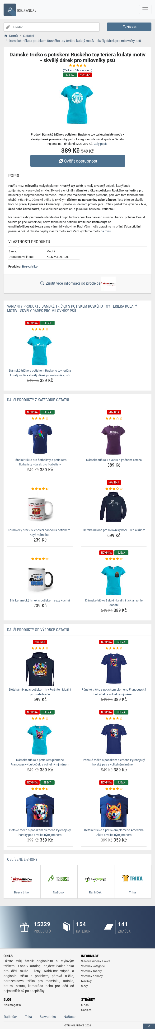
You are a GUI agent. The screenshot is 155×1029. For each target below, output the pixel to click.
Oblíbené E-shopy (22, 859)
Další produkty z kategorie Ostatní (38, 400)
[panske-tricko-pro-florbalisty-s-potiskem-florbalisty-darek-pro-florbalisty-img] (40, 438)
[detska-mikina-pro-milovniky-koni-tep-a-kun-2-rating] (114, 489)
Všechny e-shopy (92, 976)
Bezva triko (30, 266)
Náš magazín (12, 1005)
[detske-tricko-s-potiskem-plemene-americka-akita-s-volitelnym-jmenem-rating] (114, 789)
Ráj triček (10, 1017)
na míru (106, 231)
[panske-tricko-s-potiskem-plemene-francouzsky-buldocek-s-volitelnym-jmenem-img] (114, 668)
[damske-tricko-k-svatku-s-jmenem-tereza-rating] (114, 418)
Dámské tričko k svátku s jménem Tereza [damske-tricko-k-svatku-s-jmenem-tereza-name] (114, 460)
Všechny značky (91, 971)
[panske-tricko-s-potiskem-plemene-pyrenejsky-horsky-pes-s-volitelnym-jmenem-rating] (114, 718)
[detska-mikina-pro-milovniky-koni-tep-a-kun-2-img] (114, 509)
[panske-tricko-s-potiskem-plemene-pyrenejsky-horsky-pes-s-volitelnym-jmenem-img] (114, 738)
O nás (85, 1005)
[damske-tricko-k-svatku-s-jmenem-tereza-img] (114, 438)
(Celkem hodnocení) (77, 70)
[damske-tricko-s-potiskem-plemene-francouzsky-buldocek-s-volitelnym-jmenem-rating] (40, 718)
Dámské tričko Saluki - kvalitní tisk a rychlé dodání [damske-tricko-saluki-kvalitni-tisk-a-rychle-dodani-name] (114, 603)
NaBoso (69, 1017)
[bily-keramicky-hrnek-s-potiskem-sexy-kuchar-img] (40, 579)
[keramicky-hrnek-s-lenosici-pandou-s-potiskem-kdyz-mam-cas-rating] (40, 489)
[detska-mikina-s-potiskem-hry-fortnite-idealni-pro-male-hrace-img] (40, 668)
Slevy (84, 986)
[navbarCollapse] (145, 9)
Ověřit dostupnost (77, 161)
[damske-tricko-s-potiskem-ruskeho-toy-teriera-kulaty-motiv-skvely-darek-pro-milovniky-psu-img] (40, 349)
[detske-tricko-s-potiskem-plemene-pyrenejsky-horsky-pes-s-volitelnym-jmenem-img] (40, 809)
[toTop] (149, 1026)
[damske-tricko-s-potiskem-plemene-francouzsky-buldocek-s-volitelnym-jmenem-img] (40, 738)
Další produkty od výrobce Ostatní (38, 630)
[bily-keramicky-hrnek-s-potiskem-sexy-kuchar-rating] (40, 559)
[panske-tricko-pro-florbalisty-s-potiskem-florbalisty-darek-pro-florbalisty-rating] (40, 418)
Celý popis (101, 144)
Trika (28, 1017)
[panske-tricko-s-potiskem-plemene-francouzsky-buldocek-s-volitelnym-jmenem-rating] (114, 648)
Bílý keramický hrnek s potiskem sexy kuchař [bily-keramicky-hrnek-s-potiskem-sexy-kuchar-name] (40, 600)
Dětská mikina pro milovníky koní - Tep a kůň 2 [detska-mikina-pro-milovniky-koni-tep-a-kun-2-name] (114, 530)
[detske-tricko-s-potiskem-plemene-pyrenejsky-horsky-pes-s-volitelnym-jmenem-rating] (40, 789)
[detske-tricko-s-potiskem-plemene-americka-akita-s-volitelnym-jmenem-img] (114, 809)
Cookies (86, 1010)
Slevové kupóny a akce (95, 961)
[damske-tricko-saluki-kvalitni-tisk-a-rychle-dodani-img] (114, 579)
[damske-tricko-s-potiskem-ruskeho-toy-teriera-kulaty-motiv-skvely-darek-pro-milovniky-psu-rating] (40, 329)
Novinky (86, 981)
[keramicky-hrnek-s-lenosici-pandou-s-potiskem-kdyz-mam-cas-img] (40, 509)
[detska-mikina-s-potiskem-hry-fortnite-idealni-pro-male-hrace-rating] (40, 648)
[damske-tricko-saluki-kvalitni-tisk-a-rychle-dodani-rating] (114, 559)
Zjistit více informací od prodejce (77, 284)
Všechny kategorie (93, 966)
